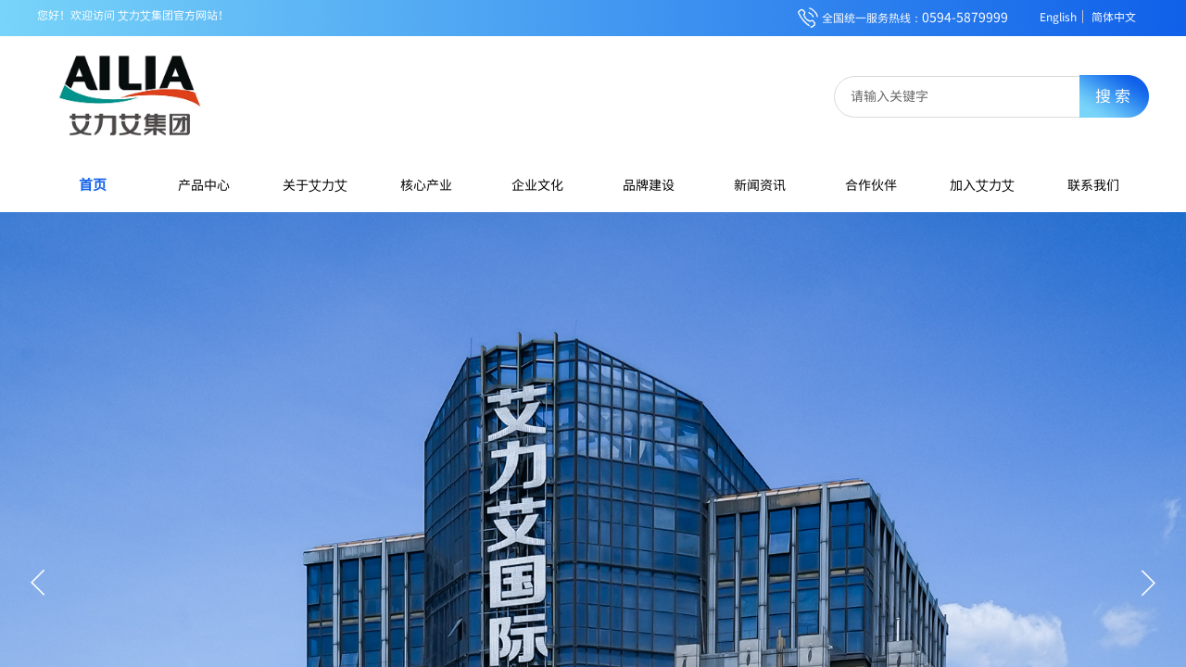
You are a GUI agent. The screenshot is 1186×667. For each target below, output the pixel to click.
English (1058, 16)
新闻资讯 (760, 184)
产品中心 (204, 184)
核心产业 (426, 184)
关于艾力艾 (315, 184)
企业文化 (537, 184)
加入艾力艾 (982, 184)
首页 (93, 184)
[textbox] (969, 95)
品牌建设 (649, 184)
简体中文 (1113, 16)
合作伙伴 (871, 184)
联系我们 (1093, 184)
